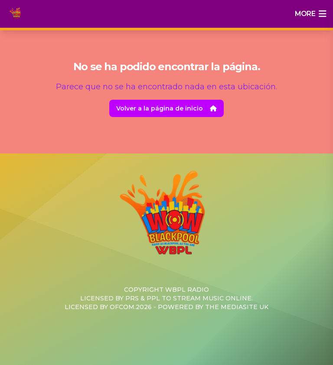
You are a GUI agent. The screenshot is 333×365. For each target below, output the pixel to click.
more (310, 14)
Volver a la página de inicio (166, 108)
